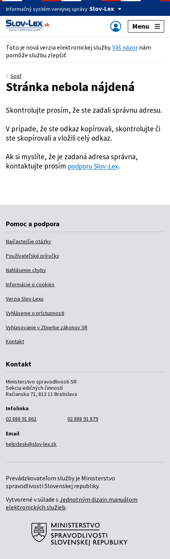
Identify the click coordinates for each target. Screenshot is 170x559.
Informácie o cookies (30, 284)
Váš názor (125, 47)
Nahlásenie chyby (26, 270)
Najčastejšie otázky (28, 241)
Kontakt (15, 341)
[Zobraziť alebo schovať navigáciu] (115, 26)
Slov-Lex (105, 8)
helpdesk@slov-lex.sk (31, 443)
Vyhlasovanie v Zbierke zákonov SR (47, 327)
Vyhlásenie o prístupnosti (35, 313)
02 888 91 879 (82, 418)
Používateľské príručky (32, 255)
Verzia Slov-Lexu (24, 298)
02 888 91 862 (21, 418)
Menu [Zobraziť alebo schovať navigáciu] (146, 26)
